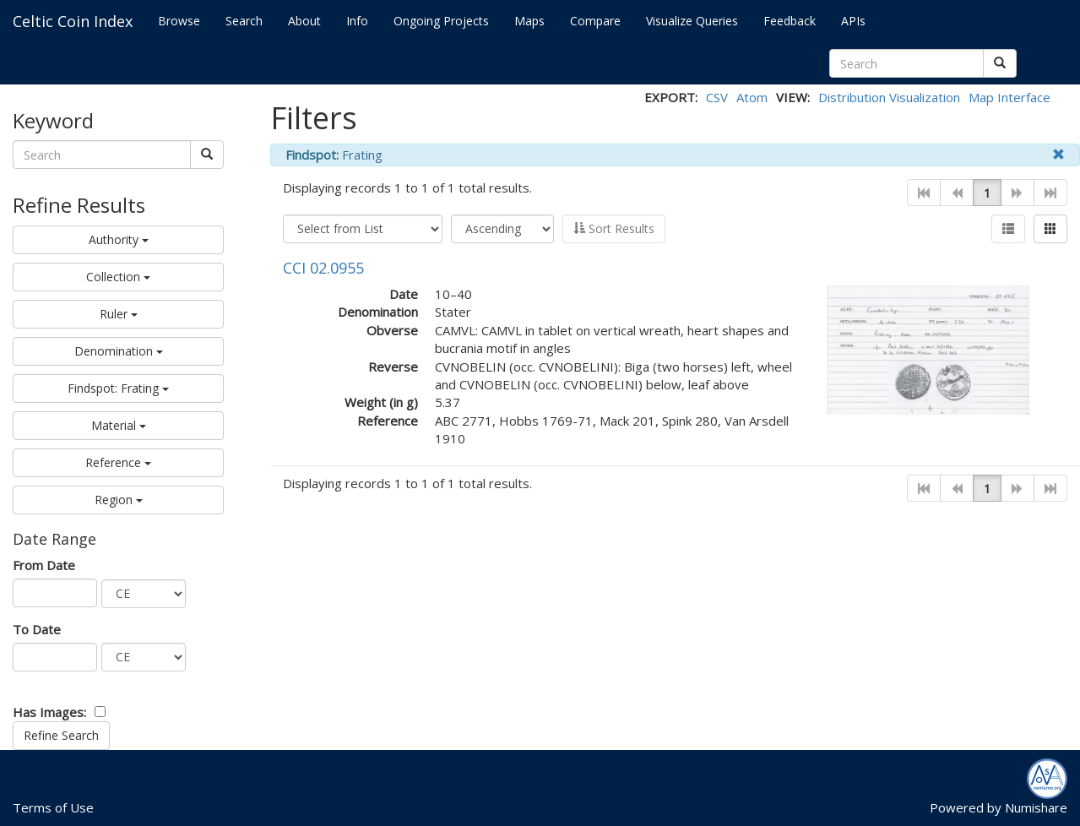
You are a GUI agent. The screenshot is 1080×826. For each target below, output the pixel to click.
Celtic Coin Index (73, 21)
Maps (529, 21)
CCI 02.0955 (323, 268)
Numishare (1036, 807)
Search (244, 21)
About (304, 21)
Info (357, 21)
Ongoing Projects (441, 21)
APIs (853, 21)
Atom (752, 97)
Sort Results (613, 228)
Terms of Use (53, 807)
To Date (37, 629)
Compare (595, 21)
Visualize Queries (692, 21)
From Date (44, 565)
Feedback (789, 21)
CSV (717, 97)
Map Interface (1009, 97)
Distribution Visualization (889, 97)
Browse (179, 21)
